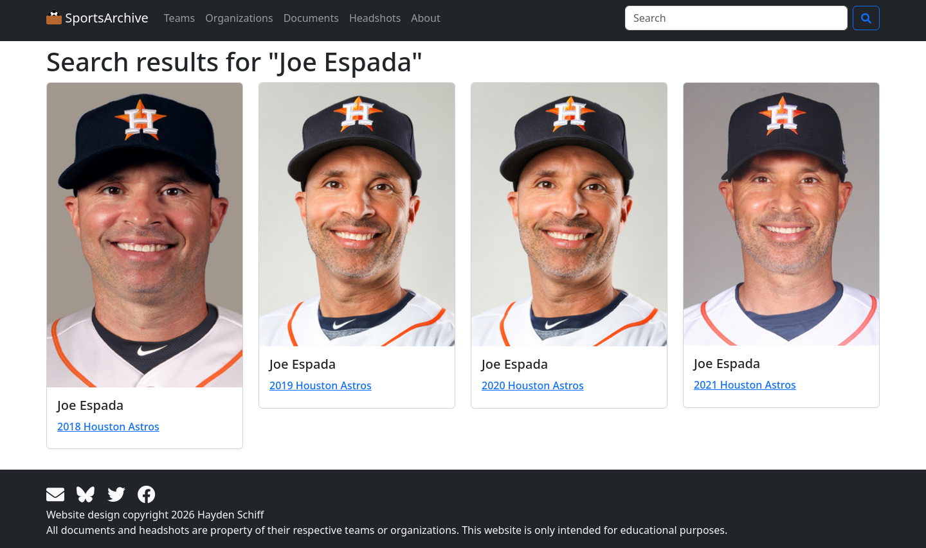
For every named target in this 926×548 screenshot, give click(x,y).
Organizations (239, 18)
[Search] (736, 18)
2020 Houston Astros (533, 385)
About (425, 18)
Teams (179, 18)
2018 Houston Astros (108, 427)
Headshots (375, 18)
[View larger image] (144, 235)
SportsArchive (97, 17)
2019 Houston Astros (320, 385)
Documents (311, 18)
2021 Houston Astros (745, 385)
